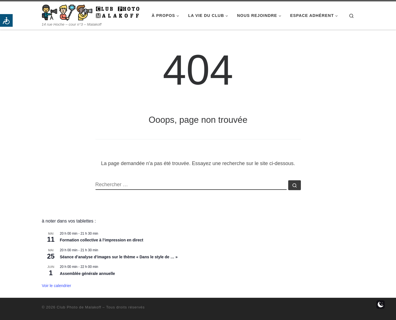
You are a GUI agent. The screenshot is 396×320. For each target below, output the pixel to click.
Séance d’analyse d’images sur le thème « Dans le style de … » (119, 257)
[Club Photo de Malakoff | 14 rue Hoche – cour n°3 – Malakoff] (90, 11)
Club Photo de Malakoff (79, 307)
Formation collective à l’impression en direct (101, 240)
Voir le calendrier (56, 285)
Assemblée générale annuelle (87, 273)
